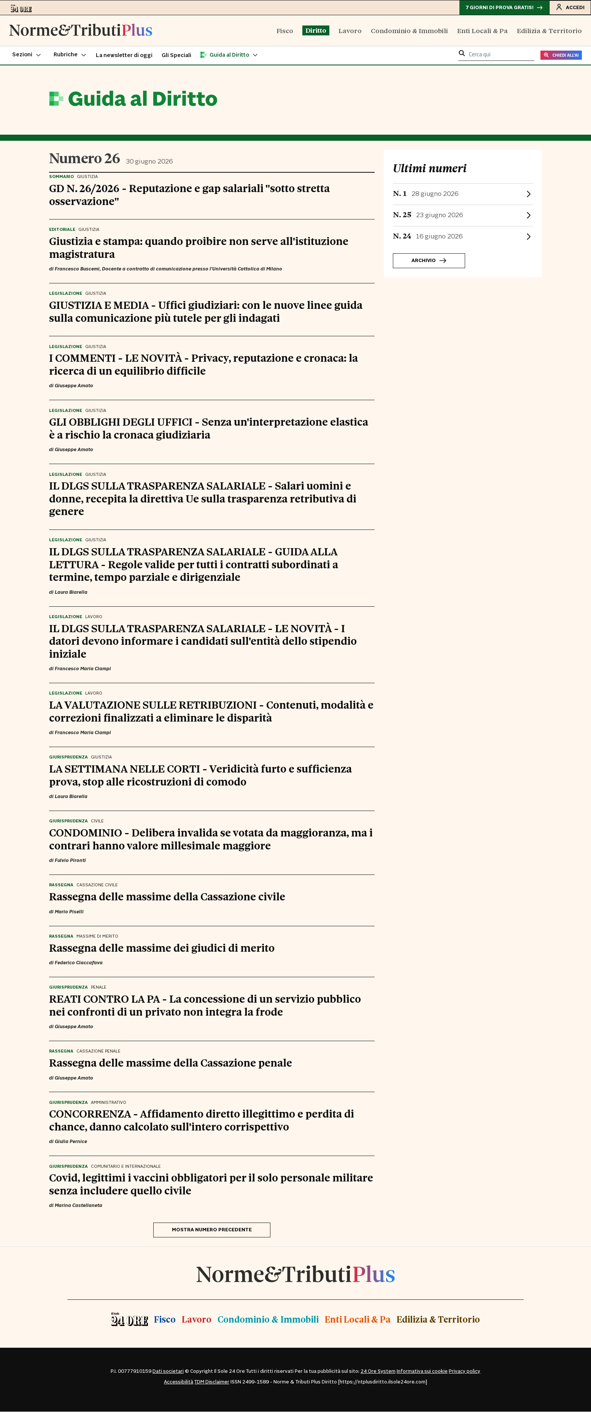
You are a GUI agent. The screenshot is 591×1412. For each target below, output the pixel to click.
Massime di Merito (97, 937)
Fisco (284, 30)
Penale (98, 988)
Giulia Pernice (71, 1142)
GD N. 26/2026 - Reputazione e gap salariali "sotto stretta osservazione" (189, 194)
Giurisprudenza (68, 758)
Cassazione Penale (98, 1051)
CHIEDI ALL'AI (561, 55)
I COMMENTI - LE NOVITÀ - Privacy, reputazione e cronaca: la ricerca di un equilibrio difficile (203, 364)
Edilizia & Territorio (549, 30)
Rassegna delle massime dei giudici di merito (162, 947)
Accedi (570, 7)
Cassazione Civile (97, 886)
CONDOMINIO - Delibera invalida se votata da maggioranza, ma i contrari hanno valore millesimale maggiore (211, 839)
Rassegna (61, 886)
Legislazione (65, 294)
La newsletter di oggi (124, 55)
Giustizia (87, 177)
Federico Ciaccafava (79, 963)
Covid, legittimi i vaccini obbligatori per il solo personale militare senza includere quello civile (211, 1184)
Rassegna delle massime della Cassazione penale (170, 1062)
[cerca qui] (499, 55)
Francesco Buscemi (77, 269)
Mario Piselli (69, 912)
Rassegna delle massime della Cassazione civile (167, 896)
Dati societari (168, 1372)
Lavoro (350, 30)
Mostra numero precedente (212, 1230)
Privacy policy (464, 1372)
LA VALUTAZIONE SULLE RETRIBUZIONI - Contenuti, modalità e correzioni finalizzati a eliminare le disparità (211, 711)
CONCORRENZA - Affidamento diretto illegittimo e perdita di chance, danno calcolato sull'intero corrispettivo (201, 1120)
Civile (97, 822)
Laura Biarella (71, 593)
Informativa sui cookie (422, 1372)
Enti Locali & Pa (482, 30)
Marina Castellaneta (78, 1206)
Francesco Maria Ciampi (83, 669)
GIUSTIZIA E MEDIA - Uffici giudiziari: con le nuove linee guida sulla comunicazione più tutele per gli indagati (205, 311)
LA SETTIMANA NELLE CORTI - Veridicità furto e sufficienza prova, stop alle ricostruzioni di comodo (200, 775)
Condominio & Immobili (409, 30)
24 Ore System (378, 1372)
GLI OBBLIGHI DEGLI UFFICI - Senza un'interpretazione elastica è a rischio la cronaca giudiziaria (208, 428)
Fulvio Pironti (70, 861)
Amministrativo (108, 1103)
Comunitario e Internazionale (126, 1167)
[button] (26, 55)
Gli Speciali (176, 55)
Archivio (428, 261)
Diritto (315, 30)
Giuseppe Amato (74, 386)
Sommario (61, 177)
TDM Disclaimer (211, 1382)
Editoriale (62, 230)
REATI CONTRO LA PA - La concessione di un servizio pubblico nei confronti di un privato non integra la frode (205, 1005)
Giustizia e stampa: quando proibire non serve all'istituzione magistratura (198, 247)
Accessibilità (178, 1382)
